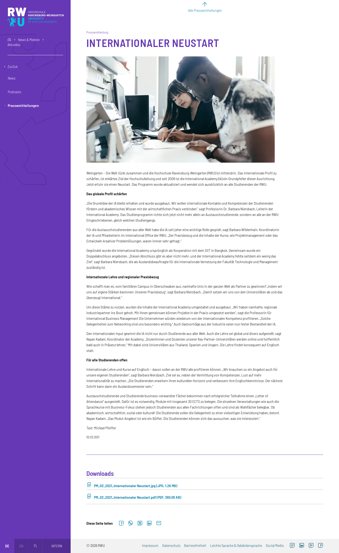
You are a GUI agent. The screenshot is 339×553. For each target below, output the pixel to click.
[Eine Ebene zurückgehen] (35, 66)
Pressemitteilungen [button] (23, 105)
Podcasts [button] (14, 91)
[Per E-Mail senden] (158, 523)
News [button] (12, 78)
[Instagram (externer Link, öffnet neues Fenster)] (292, 546)
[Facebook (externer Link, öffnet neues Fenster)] (320, 546)
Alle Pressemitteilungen (205, 10)
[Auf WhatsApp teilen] (130, 523)
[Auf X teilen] (140, 523)
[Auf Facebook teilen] (121, 523)
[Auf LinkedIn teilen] (149, 523)
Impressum (150, 545)
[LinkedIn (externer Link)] (301, 546)
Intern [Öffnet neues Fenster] (56, 546)
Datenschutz (171, 545)
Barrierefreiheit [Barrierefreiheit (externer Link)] (195, 545)
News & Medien (29, 40)
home (9, 40)
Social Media (275, 545)
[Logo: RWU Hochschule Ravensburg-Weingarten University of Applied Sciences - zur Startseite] (36, 17)
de (7, 546)
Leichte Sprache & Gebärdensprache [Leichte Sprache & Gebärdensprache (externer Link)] (236, 545)
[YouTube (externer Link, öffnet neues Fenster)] (311, 546)
